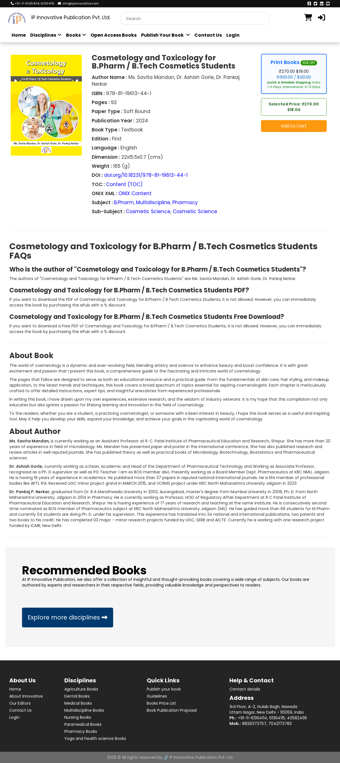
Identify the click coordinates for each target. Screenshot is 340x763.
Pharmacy (185, 202)
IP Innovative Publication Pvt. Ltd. (201, 757)
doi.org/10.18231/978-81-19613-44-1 (146, 175)
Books (76, 35)
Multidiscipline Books (84, 710)
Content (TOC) (124, 184)
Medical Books (78, 703)
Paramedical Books (83, 724)
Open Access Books (114, 35)
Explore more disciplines (68, 617)
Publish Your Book (165, 35)
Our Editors (20, 703)
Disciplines (46, 35)
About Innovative (26, 696)
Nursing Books (77, 717)
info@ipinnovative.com (78, 3)
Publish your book (164, 689)
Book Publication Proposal (172, 710)
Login (233, 35)
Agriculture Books (81, 689)
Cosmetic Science (148, 211)
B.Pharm (124, 202)
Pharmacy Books (80, 731)
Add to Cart (294, 126)
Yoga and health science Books (95, 738)
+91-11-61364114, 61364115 (32, 3)
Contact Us (208, 35)
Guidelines (157, 696)
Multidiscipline (153, 202)
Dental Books (77, 696)
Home (19, 35)
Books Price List (161, 703)
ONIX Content (135, 193)
